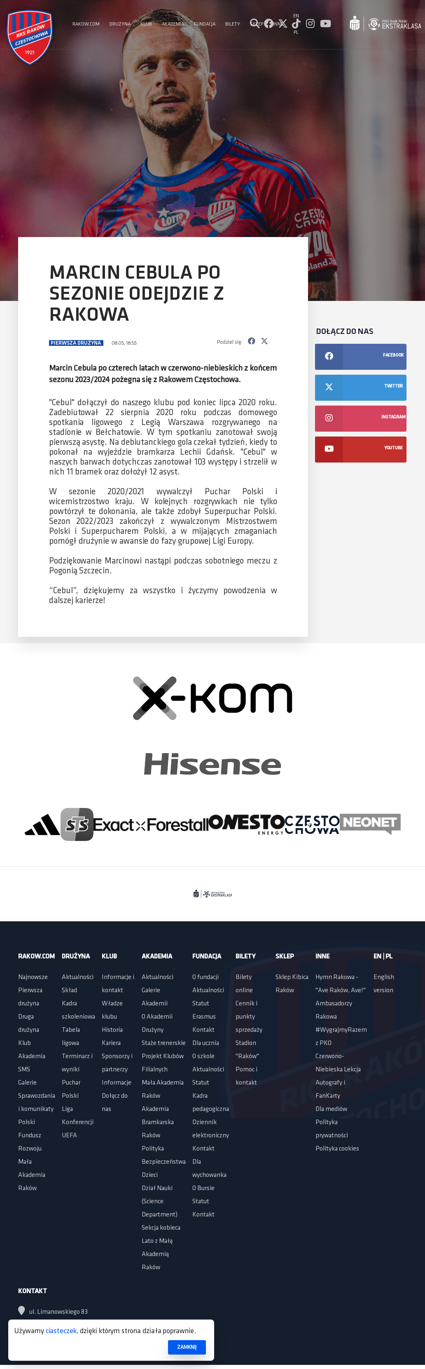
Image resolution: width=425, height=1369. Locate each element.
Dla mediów (331, 1109)
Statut (200, 1003)
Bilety (245, 956)
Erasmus (204, 1017)
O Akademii (157, 1017)
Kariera (111, 1043)
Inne (322, 956)
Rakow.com (36, 956)
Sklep (285, 956)
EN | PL (383, 956)
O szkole (203, 1056)
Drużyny (152, 1030)
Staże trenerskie (164, 1043)
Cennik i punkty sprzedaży (249, 1016)
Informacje (116, 1083)
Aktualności (77, 977)
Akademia (31, 1056)
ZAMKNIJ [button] (186, 1347)
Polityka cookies (337, 1149)
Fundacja (206, 956)
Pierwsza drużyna (76, 343)
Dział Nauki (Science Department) (159, 1201)
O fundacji (205, 977)
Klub (24, 1043)
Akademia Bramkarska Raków (158, 1122)
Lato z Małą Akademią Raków (157, 1254)
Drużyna (76, 956)
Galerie (27, 1083)
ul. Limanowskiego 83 (53, 1312)
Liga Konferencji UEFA (77, 1122)
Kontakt (203, 1030)
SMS (24, 1069)
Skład (69, 990)
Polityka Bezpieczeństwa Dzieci (164, 1162)
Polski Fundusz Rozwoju (30, 1135)
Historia (112, 1030)
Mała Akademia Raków (31, 1175)
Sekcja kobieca (161, 1228)
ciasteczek (61, 1331)
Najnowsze (33, 977)
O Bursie (203, 1188)
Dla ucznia (205, 1043)
